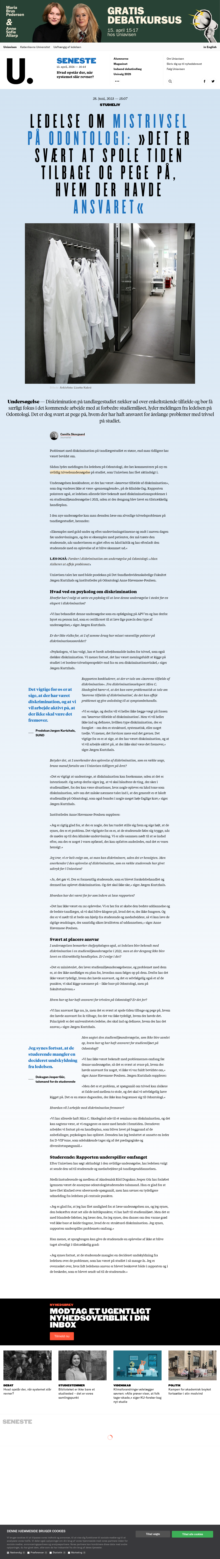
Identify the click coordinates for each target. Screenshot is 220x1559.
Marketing (78, 1552)
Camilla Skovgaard (72, 434)
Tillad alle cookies (192, 1534)
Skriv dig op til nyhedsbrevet (184, 63)
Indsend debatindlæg (128, 68)
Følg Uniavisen (176, 68)
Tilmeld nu (61, 1336)
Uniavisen (10, 47)
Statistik (59, 1552)
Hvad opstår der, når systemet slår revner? (75, 74)
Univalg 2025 (122, 74)
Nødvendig (17, 1552)
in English (210, 47)
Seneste (76, 61)
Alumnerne (121, 58)
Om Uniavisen (175, 58)
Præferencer (39, 1552)
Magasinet (120, 63)
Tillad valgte (153, 1534)
